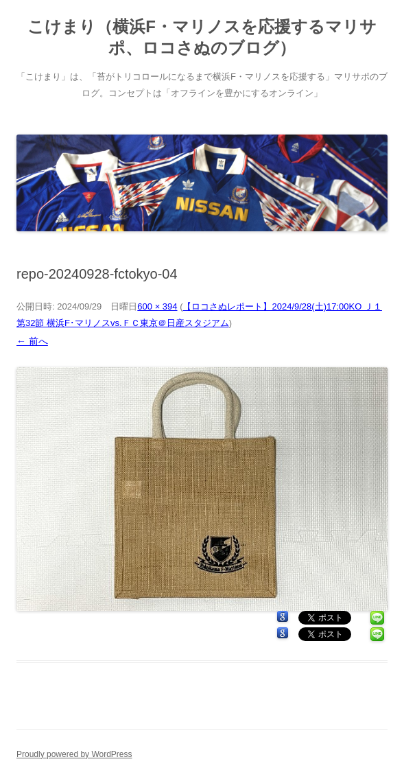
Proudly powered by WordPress (74, 754)
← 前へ (32, 341)
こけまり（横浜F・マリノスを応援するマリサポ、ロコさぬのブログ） (202, 37)
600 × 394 (157, 306)
